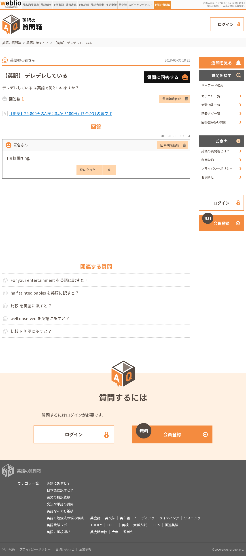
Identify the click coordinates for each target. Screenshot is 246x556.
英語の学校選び (58, 531)
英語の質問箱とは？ (215, 151)
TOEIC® (96, 524)
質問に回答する (162, 77)
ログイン (226, 24)
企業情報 (85, 549)
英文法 (110, 517)
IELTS (155, 524)
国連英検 (171, 524)
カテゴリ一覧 (210, 96)
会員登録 (215, 220)
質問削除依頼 (171, 98)
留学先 (128, 531)
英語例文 (46, 5)
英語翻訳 (111, 5)
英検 (125, 524)
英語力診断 (97, 5)
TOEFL (112, 524)
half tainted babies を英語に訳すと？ (45, 293)
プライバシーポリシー (217, 168)
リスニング (192, 517)
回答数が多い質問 (213, 122)
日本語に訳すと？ (60, 490)
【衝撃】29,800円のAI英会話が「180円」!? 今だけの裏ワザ (60, 113)
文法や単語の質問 (60, 504)
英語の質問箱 (162, 5)
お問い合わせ (64, 549)
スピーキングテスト (140, 5)
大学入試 (140, 524)
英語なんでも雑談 (60, 511)
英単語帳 (83, 5)
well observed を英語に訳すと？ (40, 318)
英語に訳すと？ (37, 42)
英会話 (123, 5)
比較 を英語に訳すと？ (31, 305)
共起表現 (71, 5)
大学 (115, 531)
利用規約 (207, 159)
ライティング (169, 517)
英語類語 (58, 5)
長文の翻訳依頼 (58, 497)
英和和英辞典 (31, 5)
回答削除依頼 (169, 145)
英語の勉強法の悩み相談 (65, 517)
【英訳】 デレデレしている (73, 42)
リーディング (145, 517)
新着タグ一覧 (210, 113)
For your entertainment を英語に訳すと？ (49, 280)
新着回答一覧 (210, 104)
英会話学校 (98, 531)
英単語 (125, 517)
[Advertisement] (128, 24)
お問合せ (207, 177)
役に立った (87, 169)
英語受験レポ (57, 524)
